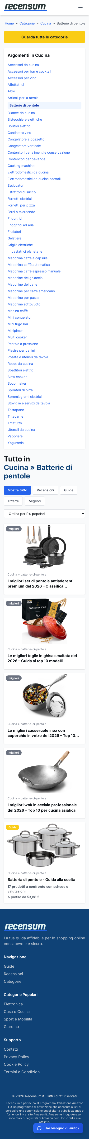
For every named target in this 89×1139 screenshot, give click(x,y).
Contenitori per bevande (26, 159)
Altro (11, 91)
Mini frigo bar (18, 324)
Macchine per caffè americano (31, 291)
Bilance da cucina (21, 113)
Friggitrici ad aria (21, 225)
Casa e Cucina (17, 1011)
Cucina (45, 23)
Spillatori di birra (20, 390)
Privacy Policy (16, 1056)
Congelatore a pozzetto (26, 139)
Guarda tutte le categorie (44, 37)
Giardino (11, 1026)
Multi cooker (17, 337)
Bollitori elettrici (19, 126)
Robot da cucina (20, 364)
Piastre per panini (21, 350)
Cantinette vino (19, 133)
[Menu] (80, 7)
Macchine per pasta (23, 298)
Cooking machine (21, 166)
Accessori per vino (22, 78)
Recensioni (45, 490)
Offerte (13, 501)
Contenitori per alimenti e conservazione (39, 152)
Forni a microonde (21, 212)
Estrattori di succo (22, 192)
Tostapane (16, 410)
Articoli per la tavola (23, 98)
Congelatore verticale (24, 146)
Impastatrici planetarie (25, 251)
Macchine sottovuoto (24, 304)
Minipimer (15, 331)
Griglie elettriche (20, 245)
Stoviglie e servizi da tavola (29, 403)
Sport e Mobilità (18, 1019)
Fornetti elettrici (20, 199)
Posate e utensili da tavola (28, 357)
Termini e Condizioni (22, 1071)
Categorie (27, 23)
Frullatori (14, 232)
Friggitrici (15, 218)
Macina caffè (18, 311)
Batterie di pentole (24, 105)
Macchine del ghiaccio (25, 278)
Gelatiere (14, 238)
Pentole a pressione (23, 344)
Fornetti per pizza (21, 205)
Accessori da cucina (23, 65)
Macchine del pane (22, 284)
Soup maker (17, 383)
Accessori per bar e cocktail (29, 71)
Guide (68, 490)
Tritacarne (15, 416)
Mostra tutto (17, 490)
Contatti (11, 1049)
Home (9, 23)
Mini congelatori (20, 317)
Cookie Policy (16, 1064)
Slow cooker (17, 377)
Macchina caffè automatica (29, 265)
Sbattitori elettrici (21, 370)
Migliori (35, 501)
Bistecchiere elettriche (25, 119)
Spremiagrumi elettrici (25, 397)
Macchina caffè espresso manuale (34, 271)
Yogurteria (16, 443)
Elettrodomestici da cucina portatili (34, 179)
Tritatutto (15, 423)
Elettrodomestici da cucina (28, 172)
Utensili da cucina (21, 430)
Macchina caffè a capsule (27, 258)
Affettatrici (16, 84)
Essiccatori (16, 185)
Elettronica (13, 1004)
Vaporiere (15, 436)
